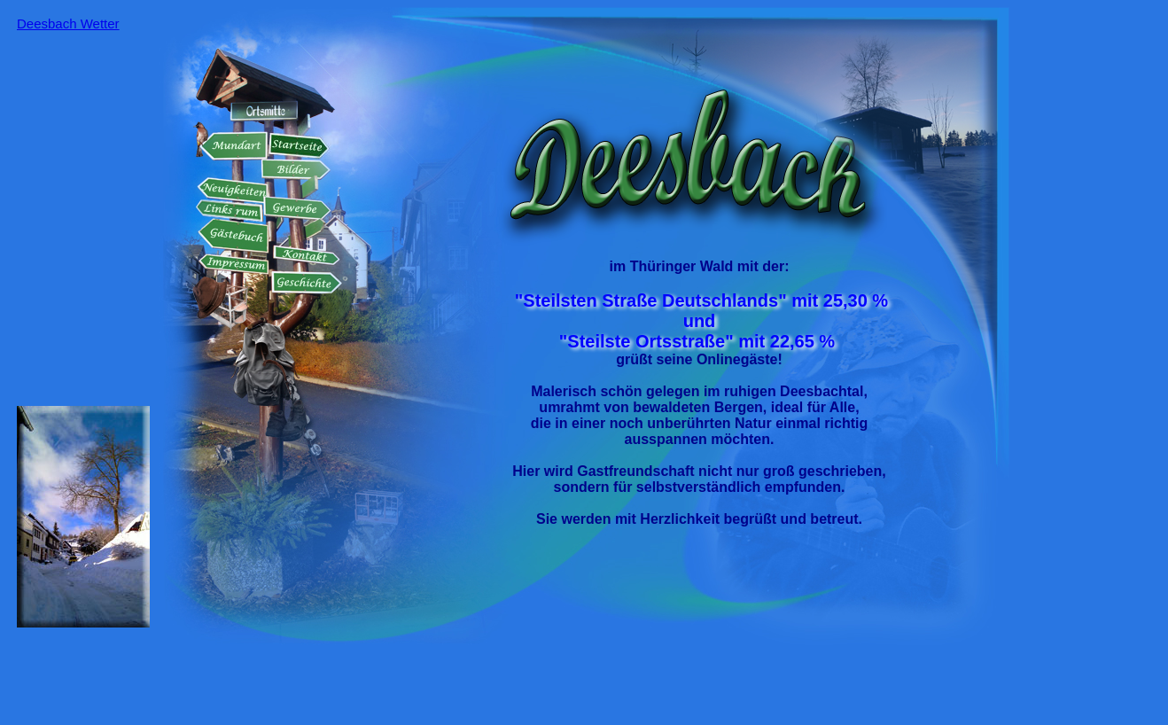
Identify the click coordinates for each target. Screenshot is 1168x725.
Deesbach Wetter (68, 23)
